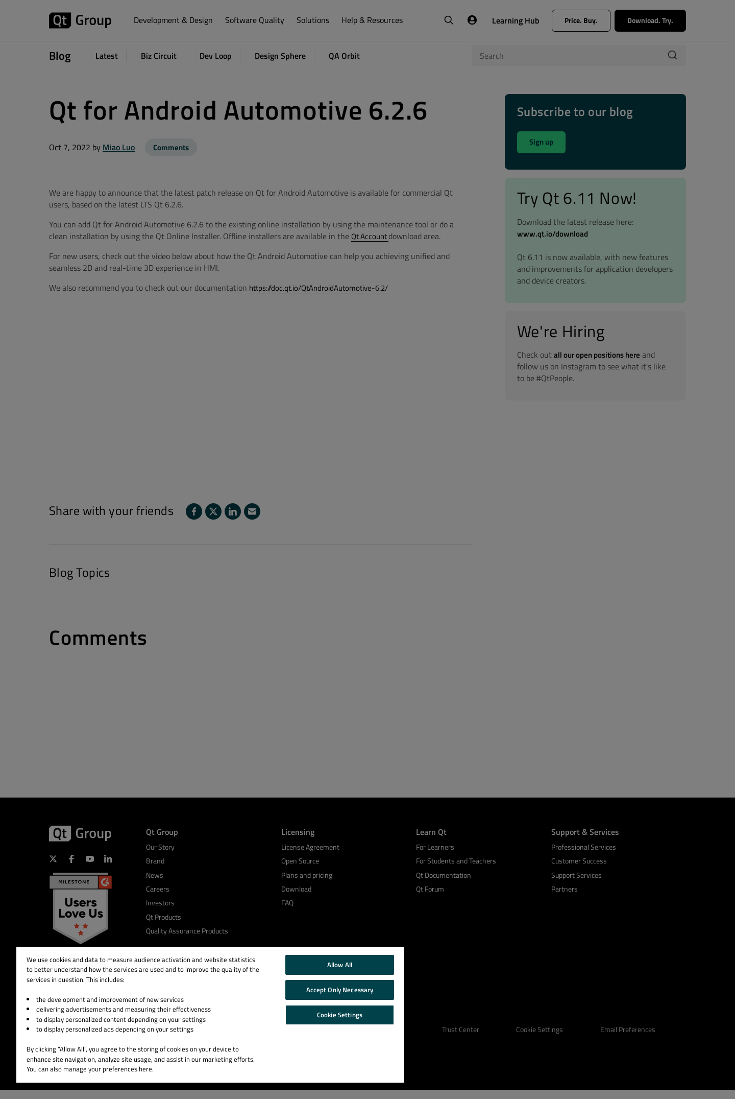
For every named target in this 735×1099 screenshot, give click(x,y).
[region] (210, 1015)
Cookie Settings (339, 1015)
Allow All (339, 965)
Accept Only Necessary (340, 990)
